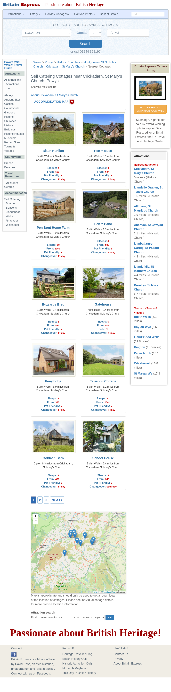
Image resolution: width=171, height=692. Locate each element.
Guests (83, 32)
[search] (147, 14)
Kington (139, 347)
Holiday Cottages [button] (57, 14)
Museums (10, 138)
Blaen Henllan (53, 151)
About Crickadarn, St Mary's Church (54, 95)
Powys (49, 62)
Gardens (9, 112)
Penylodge (53, 381)
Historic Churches (68, 62)
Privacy (118, 658)
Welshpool (12, 224)
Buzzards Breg (53, 304)
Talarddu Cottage (103, 381)
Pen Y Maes (103, 151)
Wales (37, 62)
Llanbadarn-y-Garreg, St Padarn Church (146, 248)
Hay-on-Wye (142, 327)
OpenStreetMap (108, 592)
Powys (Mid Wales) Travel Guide (13, 65)
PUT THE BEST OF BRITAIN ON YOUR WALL (150, 109)
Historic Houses (14, 133)
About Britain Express (128, 663)
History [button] (34, 14)
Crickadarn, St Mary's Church (65, 66)
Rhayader (12, 220)
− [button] (35, 521)
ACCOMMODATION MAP (51, 101)
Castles (9, 103)
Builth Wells (142, 316)
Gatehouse (103, 304)
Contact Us (121, 654)
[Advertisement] (15, 285)
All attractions (12, 79)
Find (34, 617)
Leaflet (96, 592)
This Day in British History (79, 673)
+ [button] (35, 516)
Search (85, 44)
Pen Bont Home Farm (53, 227)
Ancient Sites (12, 99)
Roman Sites (12, 142)
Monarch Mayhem (74, 668)
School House (103, 458)
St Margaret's (143, 373)
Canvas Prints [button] (84, 14)
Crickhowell (142, 363)
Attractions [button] (16, 14)
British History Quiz (74, 658)
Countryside (11, 108)
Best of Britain (109, 14)
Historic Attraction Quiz (77, 663)
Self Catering (12, 199)
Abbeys (9, 95)
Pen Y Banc (103, 224)
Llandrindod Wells (146, 337)
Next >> (57, 500)
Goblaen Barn (53, 458)
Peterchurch (142, 353)
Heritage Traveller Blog (77, 654)
